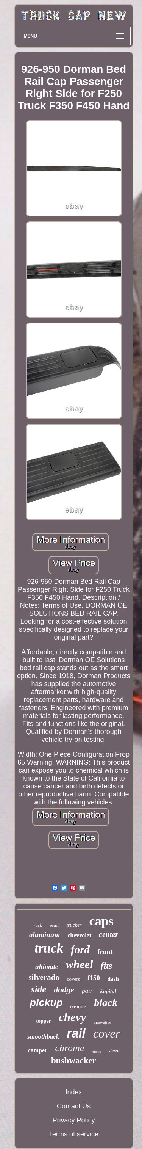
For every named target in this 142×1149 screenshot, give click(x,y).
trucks (96, 1052)
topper (43, 1021)
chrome (69, 1047)
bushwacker (73, 1060)
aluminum (44, 935)
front (105, 952)
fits (106, 965)
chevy (72, 1017)
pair (87, 990)
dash (113, 979)
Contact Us (74, 1106)
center (108, 934)
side (38, 989)
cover (106, 1033)
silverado (43, 977)
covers (73, 979)
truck (48, 948)
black (105, 1002)
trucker (73, 925)
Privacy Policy (73, 1120)
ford (80, 950)
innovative (102, 1022)
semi (54, 925)
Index (73, 1092)
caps (101, 921)
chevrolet (79, 935)
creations (78, 1006)
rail (76, 1033)
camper (38, 1050)
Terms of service (73, 1134)
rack (38, 925)
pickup (46, 1002)
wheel (79, 964)
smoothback (43, 1036)
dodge (64, 989)
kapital (108, 991)
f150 (93, 978)
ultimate (46, 966)
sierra (114, 1050)
